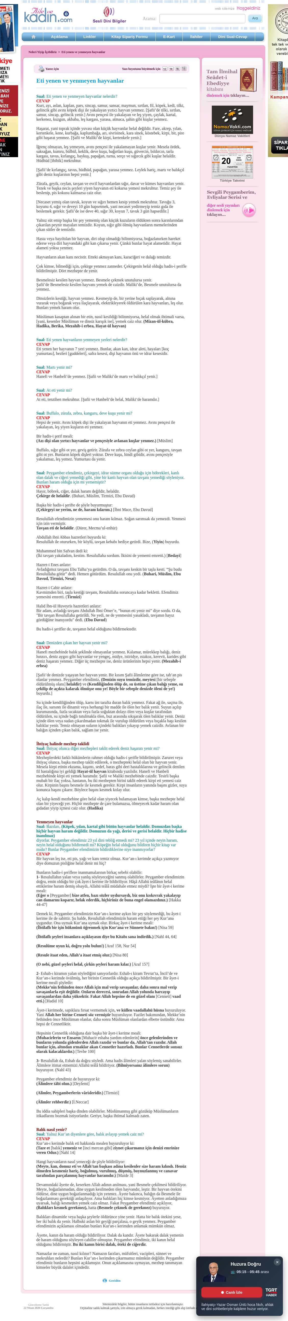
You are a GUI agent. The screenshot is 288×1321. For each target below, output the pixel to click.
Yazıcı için (52, 68)
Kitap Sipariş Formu (129, 36)
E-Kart (169, 36)
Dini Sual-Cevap (232, 36)
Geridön (115, 1280)
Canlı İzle (231, 1292)
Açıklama (59, 36)
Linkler (89, 36)
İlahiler (196, 36)
